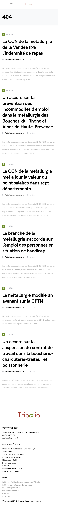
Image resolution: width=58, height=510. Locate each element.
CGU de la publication (11, 488)
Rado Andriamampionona (14, 59)
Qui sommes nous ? (10, 491)
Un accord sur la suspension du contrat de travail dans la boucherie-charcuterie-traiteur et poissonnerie (27, 353)
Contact (5, 493)
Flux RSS (6, 496)
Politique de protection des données (17, 485)
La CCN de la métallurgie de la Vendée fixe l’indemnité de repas (27, 47)
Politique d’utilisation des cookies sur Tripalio (21, 482)
